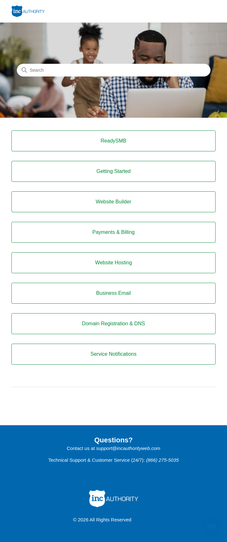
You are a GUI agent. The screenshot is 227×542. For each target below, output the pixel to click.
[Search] (113, 70)
